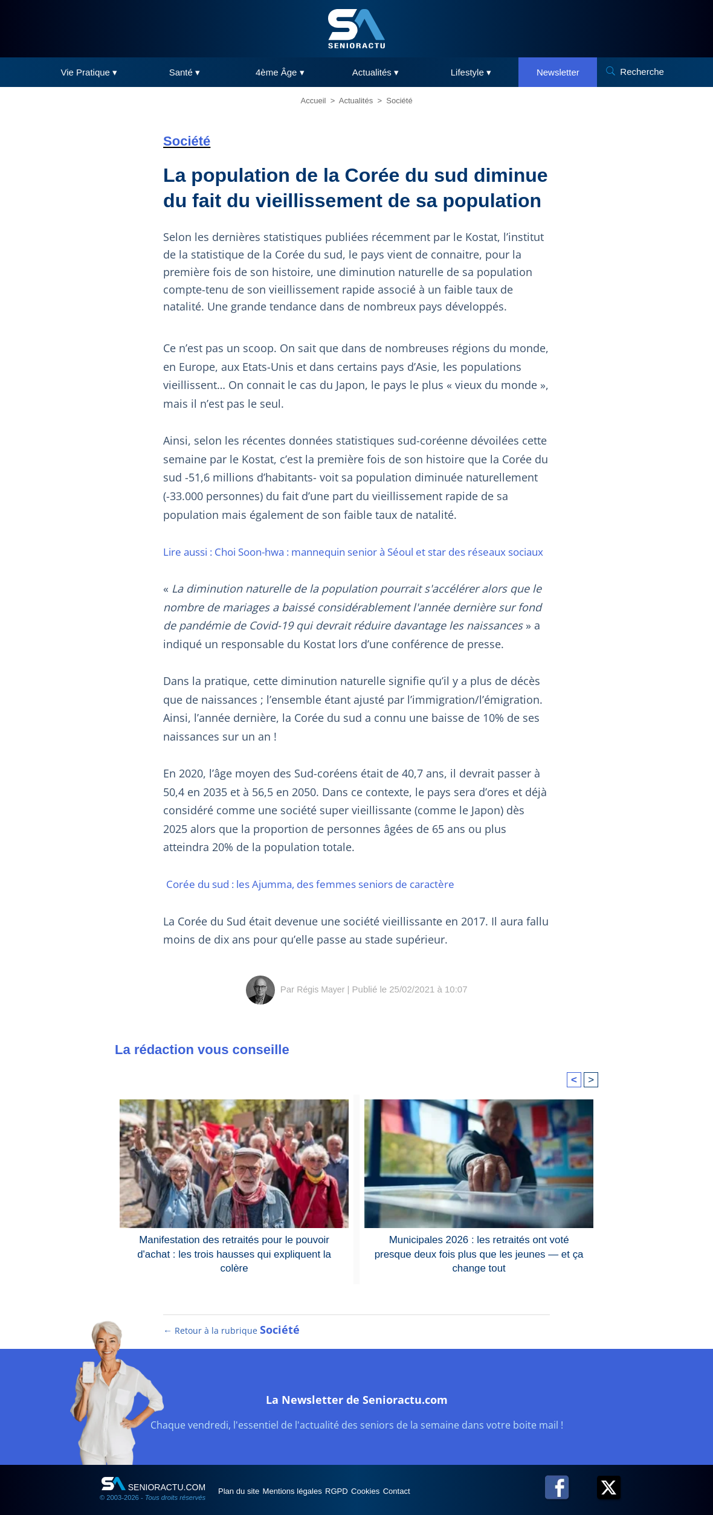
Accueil (313, 100)
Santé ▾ (184, 72)
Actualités (356, 100)
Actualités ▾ (375, 72)
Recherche (642, 71)
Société (399, 100)
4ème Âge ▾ (280, 72)
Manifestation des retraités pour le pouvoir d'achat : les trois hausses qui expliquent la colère (234, 1264)
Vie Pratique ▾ (89, 72)
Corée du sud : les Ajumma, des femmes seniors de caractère (322, 902)
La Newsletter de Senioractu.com (357, 1429)
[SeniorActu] (356, 28)
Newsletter (558, 72)
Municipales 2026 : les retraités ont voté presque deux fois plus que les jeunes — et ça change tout (479, 1264)
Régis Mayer (320, 1007)
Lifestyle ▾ (471, 72)
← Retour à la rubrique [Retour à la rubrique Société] (232, 1363)
